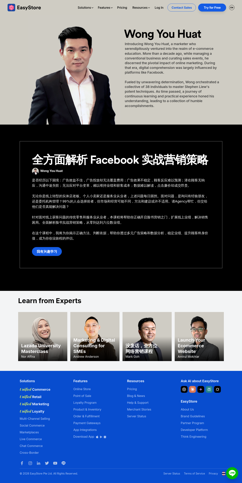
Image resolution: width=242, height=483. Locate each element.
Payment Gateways (87, 423)
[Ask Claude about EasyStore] (192, 389)
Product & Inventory (87, 409)
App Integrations (85, 430)
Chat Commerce (31, 446)
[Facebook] (22, 463)
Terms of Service (194, 473)
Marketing (34, 404)
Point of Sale (82, 396)
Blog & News (136, 396)
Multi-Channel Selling (35, 419)
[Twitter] (47, 463)
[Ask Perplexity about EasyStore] (209, 389)
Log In (159, 7)
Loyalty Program (85, 402)
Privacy (213, 473)
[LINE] (63, 463)
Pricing (122, 7)
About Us (187, 409)
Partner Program (192, 423)
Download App (89, 436)
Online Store (82, 389)
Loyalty (32, 411)
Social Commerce (32, 425)
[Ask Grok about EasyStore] (217, 389)
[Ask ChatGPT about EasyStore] (184, 389)
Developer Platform (194, 430)
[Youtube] (55, 463)
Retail (30, 397)
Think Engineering (193, 436)
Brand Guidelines (193, 416)
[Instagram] (30, 463)
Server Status (136, 416)
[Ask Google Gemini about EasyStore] (200, 389)
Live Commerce (31, 439)
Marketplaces (29, 432)
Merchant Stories (139, 409)
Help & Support (138, 402)
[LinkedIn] (38, 463)
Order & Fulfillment (86, 416)
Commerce (35, 389)
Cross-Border (29, 452)
